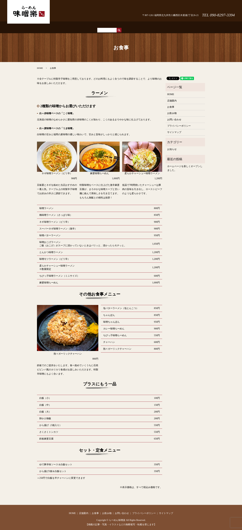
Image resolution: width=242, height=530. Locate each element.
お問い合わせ (222, 7)
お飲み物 (137, 25)
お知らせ (172, 146)
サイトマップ (174, 129)
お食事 (125, 25)
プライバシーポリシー (179, 122)
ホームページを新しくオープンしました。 (185, 165)
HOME (101, 25)
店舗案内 (113, 25)
